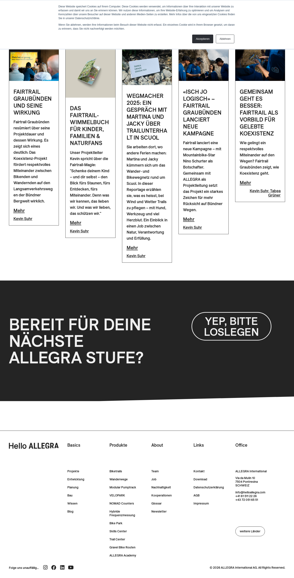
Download (200, 479)
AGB (196, 495)
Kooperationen (161, 495)
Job (153, 479)
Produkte (118, 445)
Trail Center (117, 539)
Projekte (73, 471)
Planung (72, 487)
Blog (70, 511)
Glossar (156, 503)
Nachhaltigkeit (161, 487)
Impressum (201, 503)
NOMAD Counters (121, 503)
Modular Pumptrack (122, 487)
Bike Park (115, 523)
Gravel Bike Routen (122, 547)
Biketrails (115, 471)
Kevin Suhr (22, 218)
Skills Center (118, 531)
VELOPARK (117, 495)
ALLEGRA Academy (122, 555)
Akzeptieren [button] (203, 38)
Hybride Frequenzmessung (122, 513)
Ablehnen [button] (225, 38)
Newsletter (159, 511)
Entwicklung (75, 479)
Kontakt (199, 471)
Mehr (19, 210)
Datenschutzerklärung (208, 487)
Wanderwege (118, 479)
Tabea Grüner (274, 193)
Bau (70, 495)
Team (155, 471)
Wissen (72, 503)
